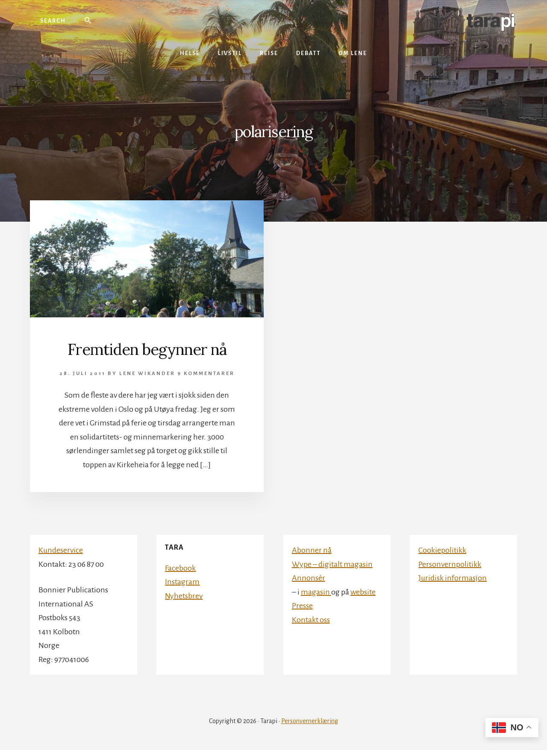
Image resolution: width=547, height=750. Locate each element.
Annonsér (308, 578)
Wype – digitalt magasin (332, 564)
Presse (302, 605)
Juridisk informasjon (452, 578)
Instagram (182, 581)
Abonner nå (312, 550)
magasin (316, 592)
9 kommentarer (206, 373)
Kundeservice (60, 550)
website (363, 592)
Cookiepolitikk (442, 550)
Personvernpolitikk (449, 564)
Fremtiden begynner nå (147, 349)
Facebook (180, 568)
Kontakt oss (311, 619)
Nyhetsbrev (184, 596)
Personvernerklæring (309, 721)
